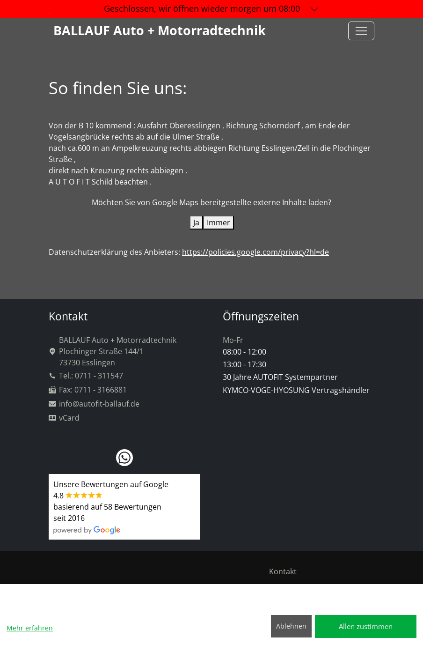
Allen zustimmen (366, 626)
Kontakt (283, 571)
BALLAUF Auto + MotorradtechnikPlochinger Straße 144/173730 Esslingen (112, 351)
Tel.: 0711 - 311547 (86, 375)
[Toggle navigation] (361, 31)
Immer (218, 222)
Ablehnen (291, 626)
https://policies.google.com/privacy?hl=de (255, 252)
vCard (64, 418)
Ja (196, 222)
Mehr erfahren (30, 627)
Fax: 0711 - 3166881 (88, 390)
